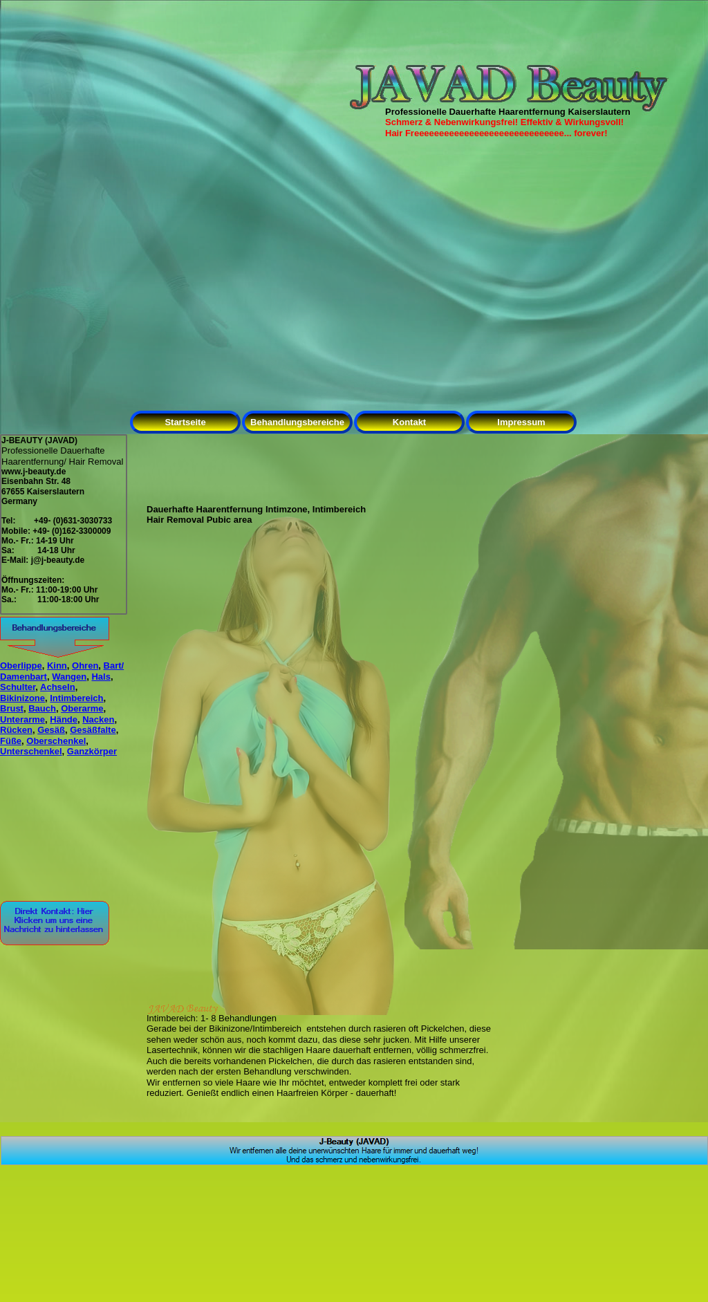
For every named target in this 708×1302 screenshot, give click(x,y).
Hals (100, 676)
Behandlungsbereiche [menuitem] (297, 422)
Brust (12, 708)
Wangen (69, 676)
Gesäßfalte (92, 730)
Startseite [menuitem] (185, 422)
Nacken (98, 719)
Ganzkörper (92, 751)
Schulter (17, 687)
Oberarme (82, 708)
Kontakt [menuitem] (409, 422)
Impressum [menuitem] (521, 422)
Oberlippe (21, 665)
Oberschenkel (56, 741)
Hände (63, 719)
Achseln (57, 687)
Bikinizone (22, 698)
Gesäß (51, 730)
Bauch (42, 708)
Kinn (57, 665)
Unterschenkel (31, 751)
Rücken (16, 730)
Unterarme (22, 719)
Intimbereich (76, 698)
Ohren (85, 665)
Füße (10, 741)
